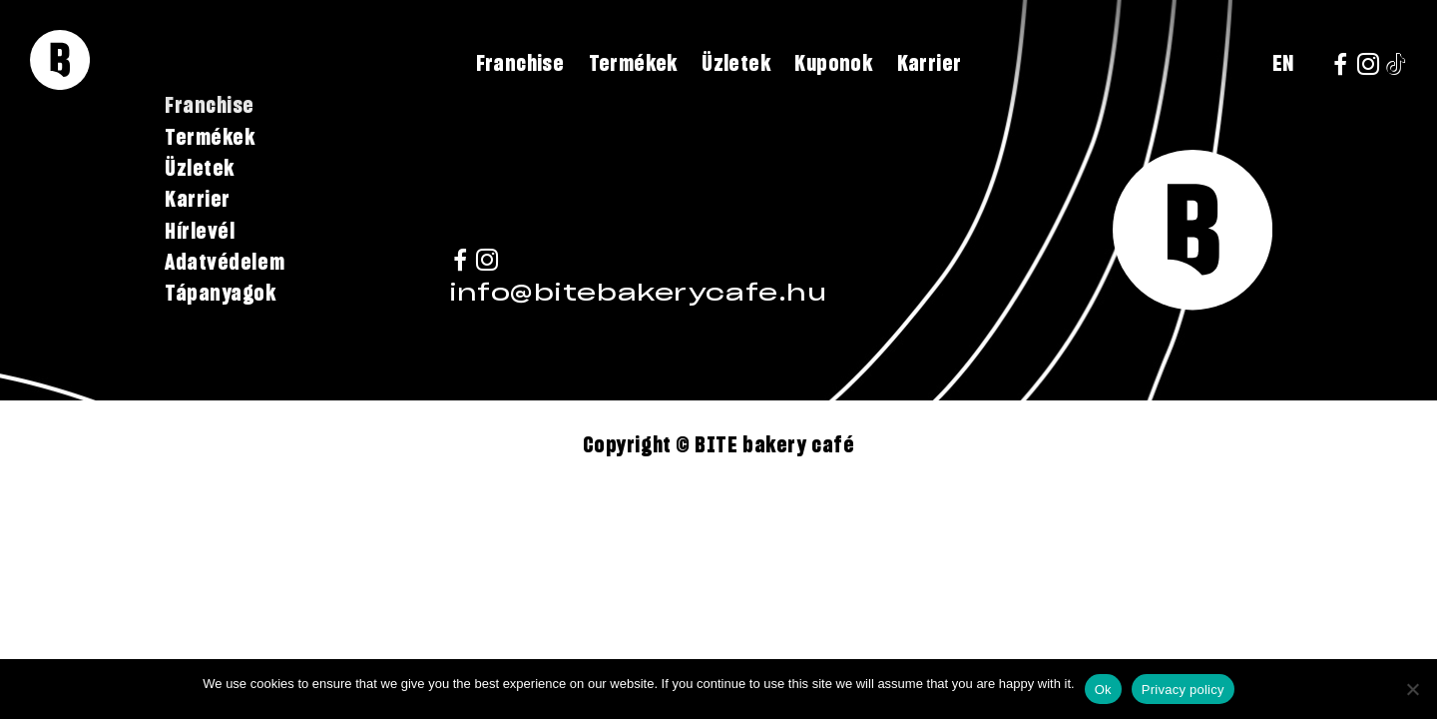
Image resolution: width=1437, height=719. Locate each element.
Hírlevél (200, 232)
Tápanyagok (220, 294)
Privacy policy (1183, 689)
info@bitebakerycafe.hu (637, 294)
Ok (1103, 689)
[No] (1412, 689)
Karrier (929, 64)
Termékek (633, 64)
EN (1283, 64)
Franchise (520, 64)
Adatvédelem (224, 263)
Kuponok (833, 64)
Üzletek (736, 64)
